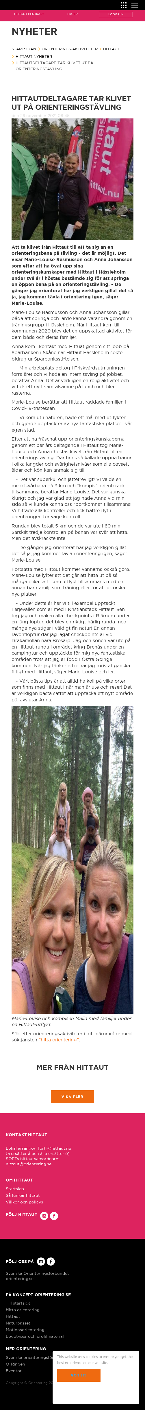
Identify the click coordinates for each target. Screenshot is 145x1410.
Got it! (79, 1375)
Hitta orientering (23, 1309)
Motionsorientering (25, 1329)
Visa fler (73, 1097)
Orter (72, 14)
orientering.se (20, 1278)
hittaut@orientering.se (28, 1164)
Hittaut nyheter (34, 56)
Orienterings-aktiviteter (70, 49)
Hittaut (111, 49)
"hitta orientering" (59, 1039)
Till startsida (18, 1303)
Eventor (14, 1370)
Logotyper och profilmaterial (35, 1336)
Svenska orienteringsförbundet (37, 1357)
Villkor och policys (24, 1202)
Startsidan (24, 49)
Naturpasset (18, 1323)
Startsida (15, 1188)
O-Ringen (15, 1364)
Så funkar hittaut (23, 1195)
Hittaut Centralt (29, 14)
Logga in (116, 14)
